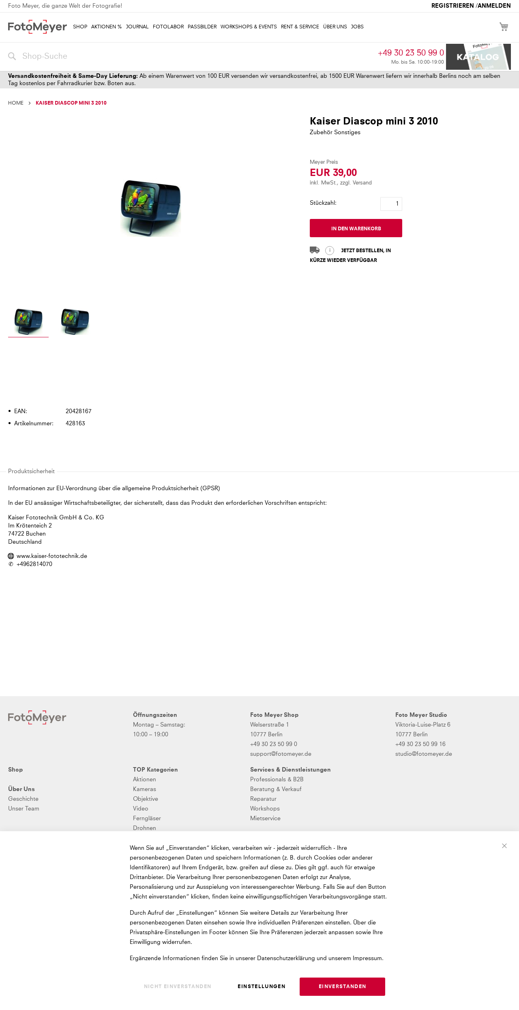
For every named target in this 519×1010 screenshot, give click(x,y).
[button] (28, 323)
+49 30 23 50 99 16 (420, 744)
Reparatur (263, 799)
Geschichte (23, 799)
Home (16, 103)
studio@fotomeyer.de (423, 754)
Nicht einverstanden (178, 986)
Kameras (144, 789)
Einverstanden (343, 986)
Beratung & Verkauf (276, 789)
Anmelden (494, 6)
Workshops (265, 809)
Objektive (145, 799)
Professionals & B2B (277, 780)
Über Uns (21, 789)
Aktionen (144, 780)
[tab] (258, 388)
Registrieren (452, 6)
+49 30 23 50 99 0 (411, 53)
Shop (15, 770)
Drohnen (144, 828)
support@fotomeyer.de (280, 754)
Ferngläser (147, 818)
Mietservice (265, 818)
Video (140, 809)
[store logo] (37, 27)
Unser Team (23, 809)
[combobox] (191, 56)
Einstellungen (261, 986)
